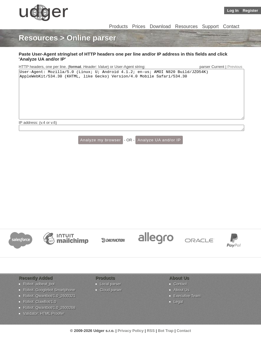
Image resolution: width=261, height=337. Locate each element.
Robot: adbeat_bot (39, 284)
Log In (233, 10)
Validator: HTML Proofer (43, 313)
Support (210, 26)
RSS (151, 330)
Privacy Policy (131, 330)
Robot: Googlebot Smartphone (49, 290)
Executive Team (187, 296)
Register (250, 10)
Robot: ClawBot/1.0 (39, 301)
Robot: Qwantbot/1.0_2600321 (49, 296)
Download (160, 26)
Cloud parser (111, 290)
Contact (231, 26)
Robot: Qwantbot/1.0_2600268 (49, 307)
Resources (186, 26)
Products (118, 26)
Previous (234, 66)
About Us (181, 290)
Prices (138, 26)
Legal (178, 301)
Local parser (110, 284)
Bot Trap (166, 330)
